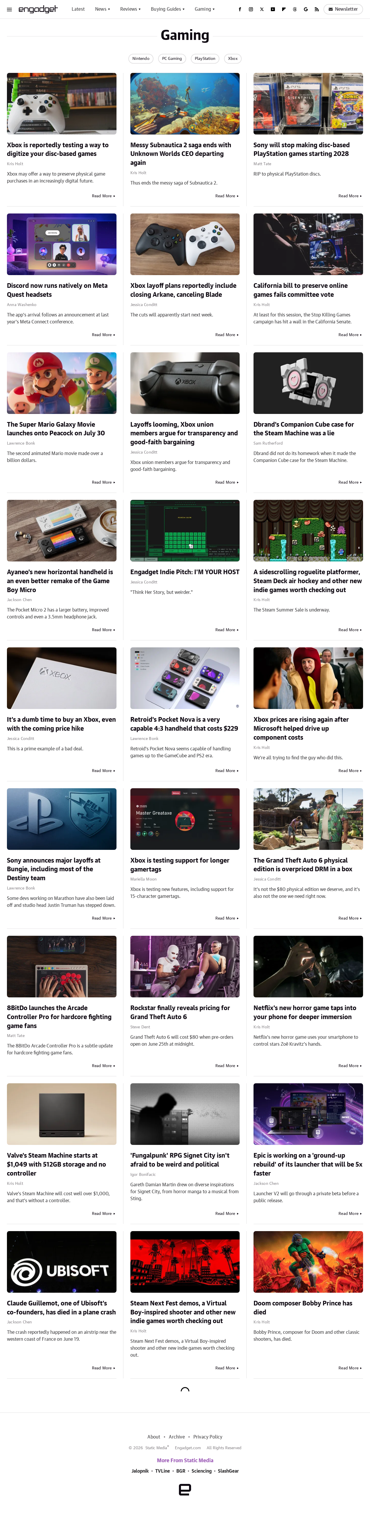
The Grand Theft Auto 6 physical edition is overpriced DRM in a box (303, 865)
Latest (78, 9)
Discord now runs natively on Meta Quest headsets (57, 290)
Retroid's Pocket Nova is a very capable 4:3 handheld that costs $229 (184, 724)
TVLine (162, 1471)
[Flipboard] (284, 9)
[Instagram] (251, 9)
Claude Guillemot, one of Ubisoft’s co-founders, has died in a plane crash (61, 1308)
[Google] (305, 9)
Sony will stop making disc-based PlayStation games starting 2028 (302, 149)
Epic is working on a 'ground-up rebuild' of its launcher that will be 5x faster (308, 1164)
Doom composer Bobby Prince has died (303, 1308)
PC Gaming (172, 59)
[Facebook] (240, 9)
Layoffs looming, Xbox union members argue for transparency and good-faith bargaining (184, 433)
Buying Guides (166, 9)
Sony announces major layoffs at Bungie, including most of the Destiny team (54, 869)
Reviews (128, 9)
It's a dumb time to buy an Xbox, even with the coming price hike (61, 724)
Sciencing (202, 1471)
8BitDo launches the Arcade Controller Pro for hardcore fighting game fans (59, 1017)
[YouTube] (273, 9)
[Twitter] (262, 9)
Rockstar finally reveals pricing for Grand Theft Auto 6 (180, 1012)
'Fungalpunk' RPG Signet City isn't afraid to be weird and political (180, 1160)
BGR (180, 1471)
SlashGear (228, 1471)
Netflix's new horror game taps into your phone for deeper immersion (305, 1012)
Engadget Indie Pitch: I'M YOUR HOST (185, 572)
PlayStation (205, 59)
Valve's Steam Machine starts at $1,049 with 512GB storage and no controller (56, 1164)
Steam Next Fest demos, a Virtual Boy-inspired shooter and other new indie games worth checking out (183, 1312)
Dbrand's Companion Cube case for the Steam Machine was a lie (304, 429)
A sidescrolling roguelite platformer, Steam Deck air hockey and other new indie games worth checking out (308, 581)
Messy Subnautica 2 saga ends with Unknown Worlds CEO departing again (180, 154)
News (100, 9)
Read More (102, 196)
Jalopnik (140, 1471)
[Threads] (295, 9)
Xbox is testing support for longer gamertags (180, 865)
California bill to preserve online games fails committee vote (301, 290)
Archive (176, 1437)
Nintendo (140, 59)
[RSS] (316, 9)
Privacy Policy (208, 1437)
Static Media (156, 1448)
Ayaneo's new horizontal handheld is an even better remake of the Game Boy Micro (60, 581)
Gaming (203, 9)
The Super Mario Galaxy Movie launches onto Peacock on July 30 (56, 429)
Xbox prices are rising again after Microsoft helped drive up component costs (301, 729)
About (153, 1437)
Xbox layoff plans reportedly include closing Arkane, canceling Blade (183, 290)
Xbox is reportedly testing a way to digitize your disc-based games (58, 149)
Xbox (233, 59)
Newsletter (343, 9)
